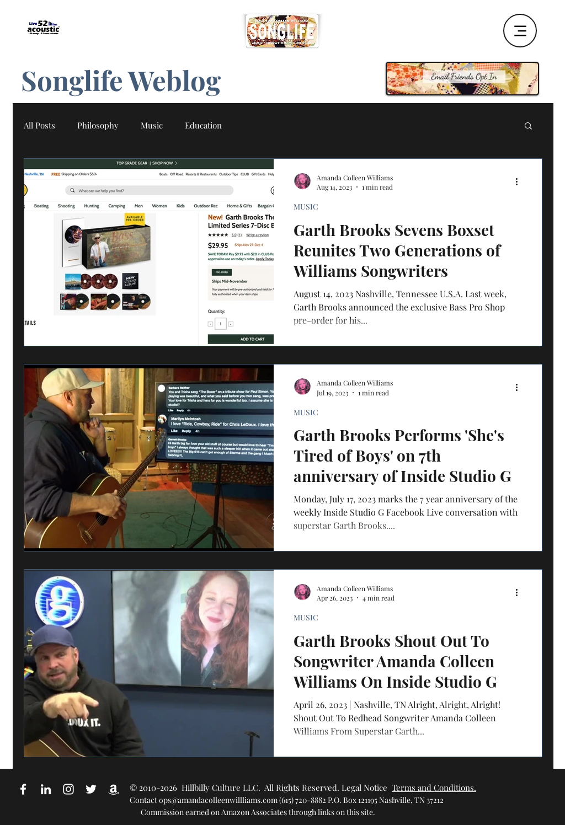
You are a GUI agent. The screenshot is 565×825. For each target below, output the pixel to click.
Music (152, 125)
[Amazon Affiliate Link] (113, 789)
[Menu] (520, 30)
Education (203, 125)
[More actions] (520, 182)
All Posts (39, 125)
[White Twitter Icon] (91, 789)
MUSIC (306, 206)
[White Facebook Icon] (23, 789)
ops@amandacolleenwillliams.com (218, 800)
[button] (528, 126)
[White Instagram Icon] (68, 789)
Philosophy (98, 125)
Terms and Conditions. (434, 787)
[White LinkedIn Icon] (46, 789)
